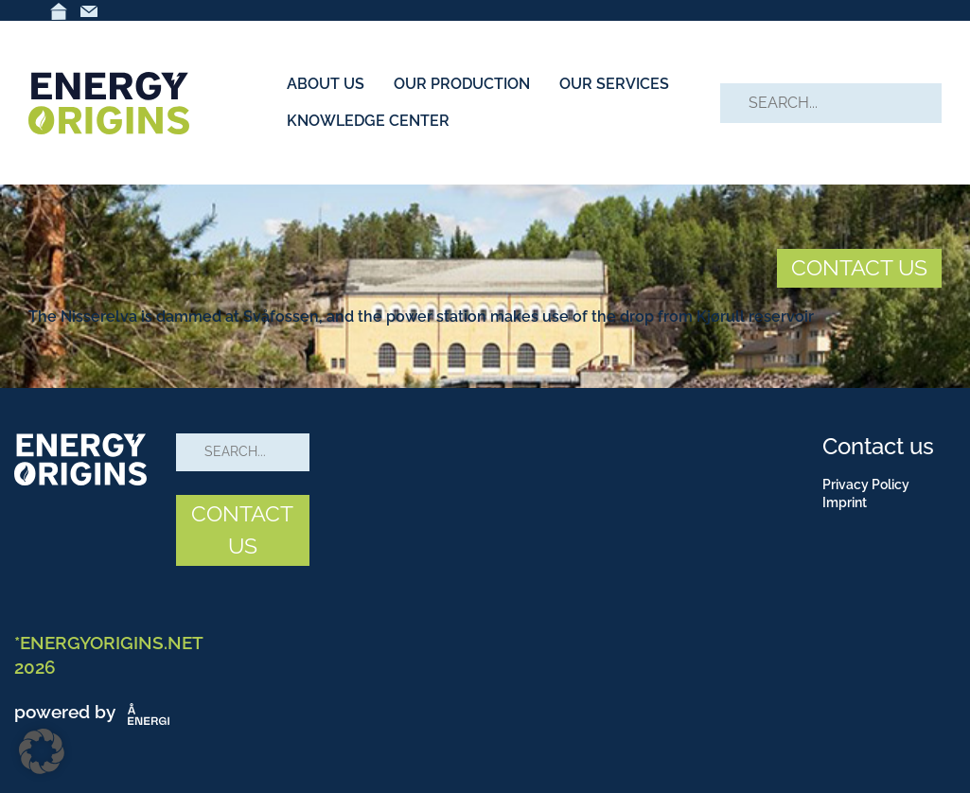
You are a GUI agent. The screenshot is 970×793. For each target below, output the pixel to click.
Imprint (844, 502)
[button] (41, 751)
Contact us (878, 446)
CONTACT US (859, 267)
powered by (95, 711)
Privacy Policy (865, 484)
